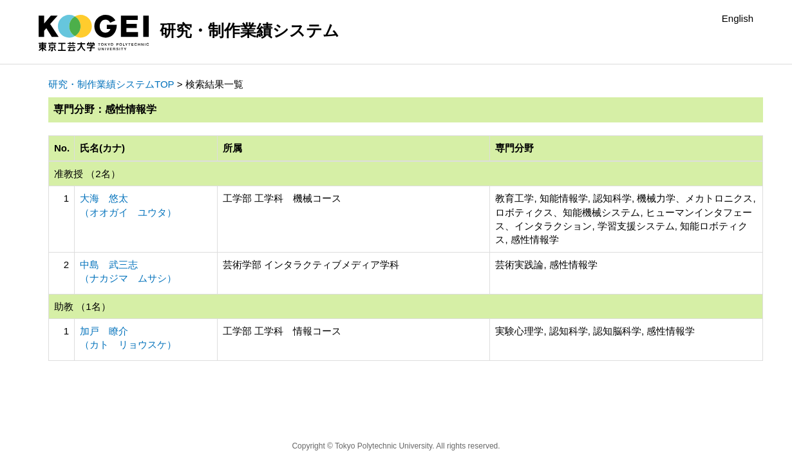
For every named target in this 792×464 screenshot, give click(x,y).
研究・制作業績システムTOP (111, 84)
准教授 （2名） (87, 173)
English (737, 18)
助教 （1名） (82, 306)
